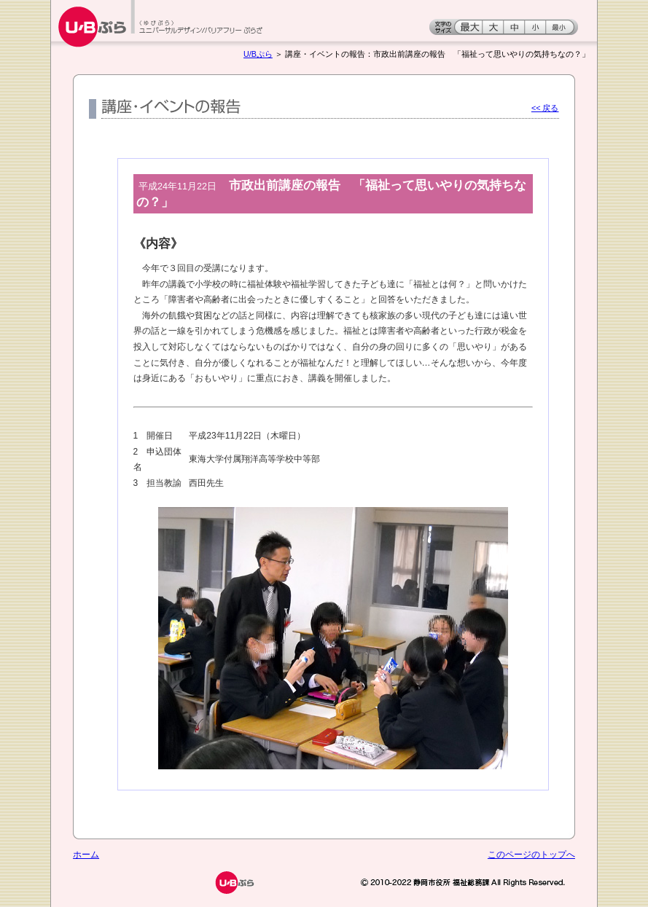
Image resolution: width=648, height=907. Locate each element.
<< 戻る (545, 107)
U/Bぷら (258, 54)
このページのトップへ (531, 854)
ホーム (86, 854)
